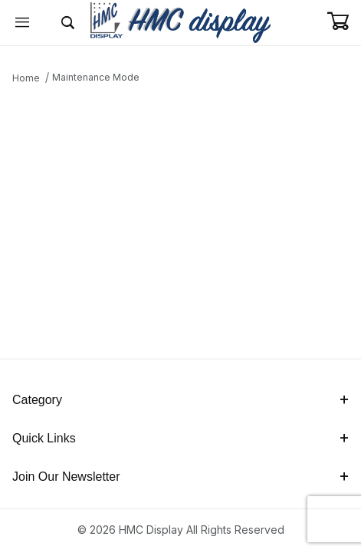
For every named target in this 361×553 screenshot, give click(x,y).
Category (180, 399)
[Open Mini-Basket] (344, 21)
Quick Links (180, 438)
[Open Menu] (22, 22)
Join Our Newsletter (180, 476)
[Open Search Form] (67, 22)
